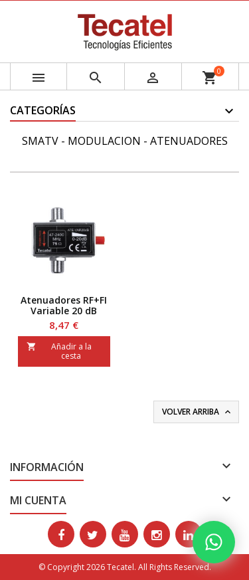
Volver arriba (197, 412)
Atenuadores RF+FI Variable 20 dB (64, 305)
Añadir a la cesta (59, 351)
